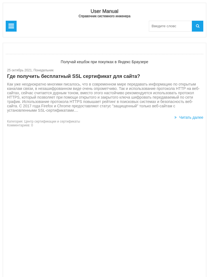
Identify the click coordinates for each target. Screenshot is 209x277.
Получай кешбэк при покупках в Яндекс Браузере (104, 62)
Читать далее (188, 117)
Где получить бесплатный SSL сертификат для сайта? (73, 76)
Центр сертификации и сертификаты (52, 121)
